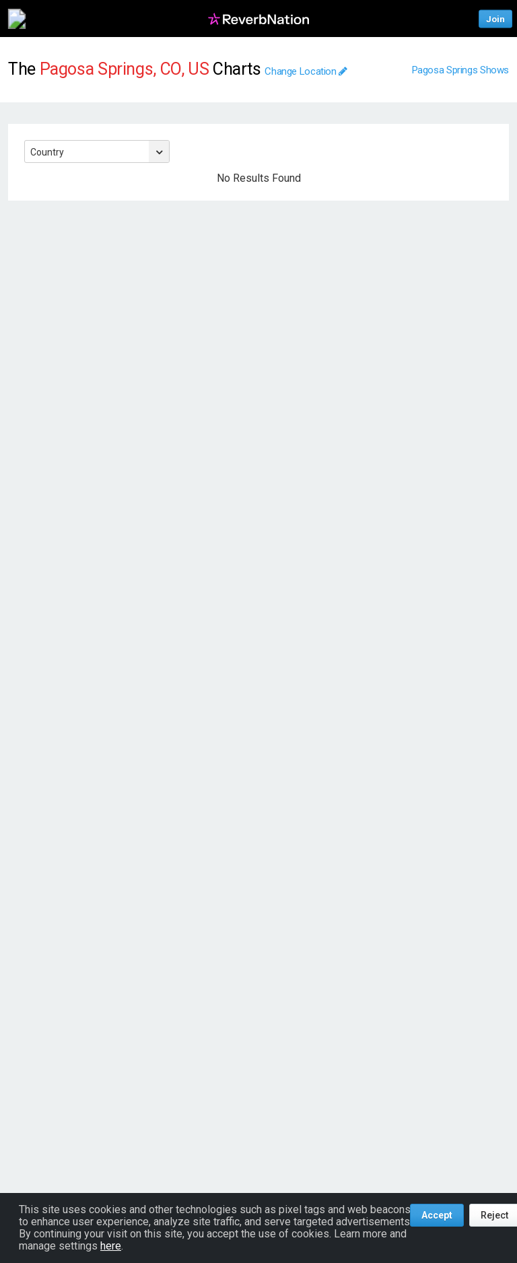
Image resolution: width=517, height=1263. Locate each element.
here (110, 1245)
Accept (436, 1215)
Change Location (306, 71)
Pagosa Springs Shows (461, 70)
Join (495, 18)
